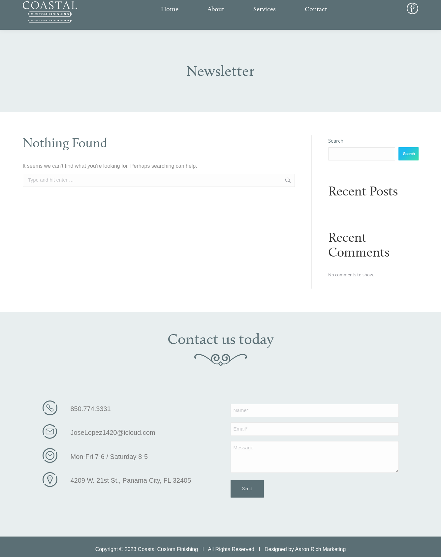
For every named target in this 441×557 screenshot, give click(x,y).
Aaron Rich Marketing (320, 546)
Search (335, 140)
